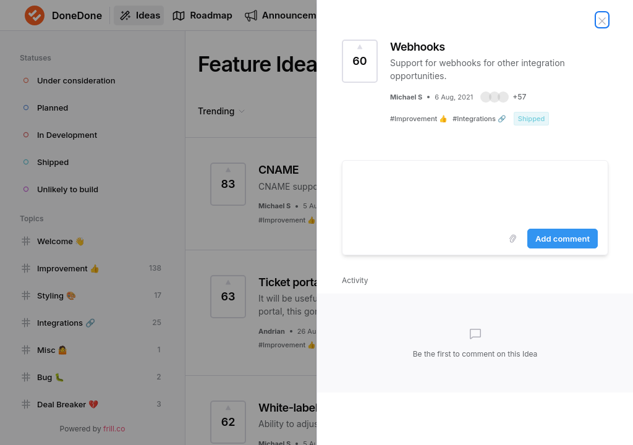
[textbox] (475, 192)
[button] (503, 97)
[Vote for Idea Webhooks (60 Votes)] (360, 61)
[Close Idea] (602, 19)
